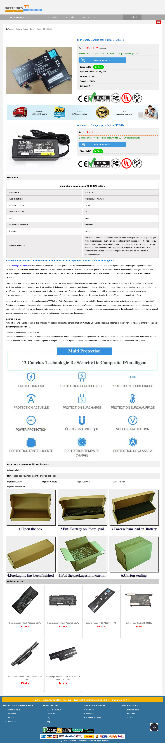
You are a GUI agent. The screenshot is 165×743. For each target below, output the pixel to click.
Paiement (90, 710)
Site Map (129, 718)
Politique (10, 718)
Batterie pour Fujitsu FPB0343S (139, 623)
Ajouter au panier (102, 60)
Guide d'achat (51, 17)
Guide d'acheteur (54, 710)
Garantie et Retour (93, 718)
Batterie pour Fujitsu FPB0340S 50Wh (63, 623)
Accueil (11, 29)
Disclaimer (11, 722)
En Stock (98, 67)
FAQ (48, 718)
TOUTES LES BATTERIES (20, 17)
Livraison (90, 714)
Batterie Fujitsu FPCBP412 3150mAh (101, 623)
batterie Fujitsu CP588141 (19, 265)
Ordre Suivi (69, 17)
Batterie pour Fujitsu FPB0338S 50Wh (25, 623)
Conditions (11, 714)
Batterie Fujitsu (22, 29)
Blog (48, 722)
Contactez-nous (88, 17)
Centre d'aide (132, 17)
